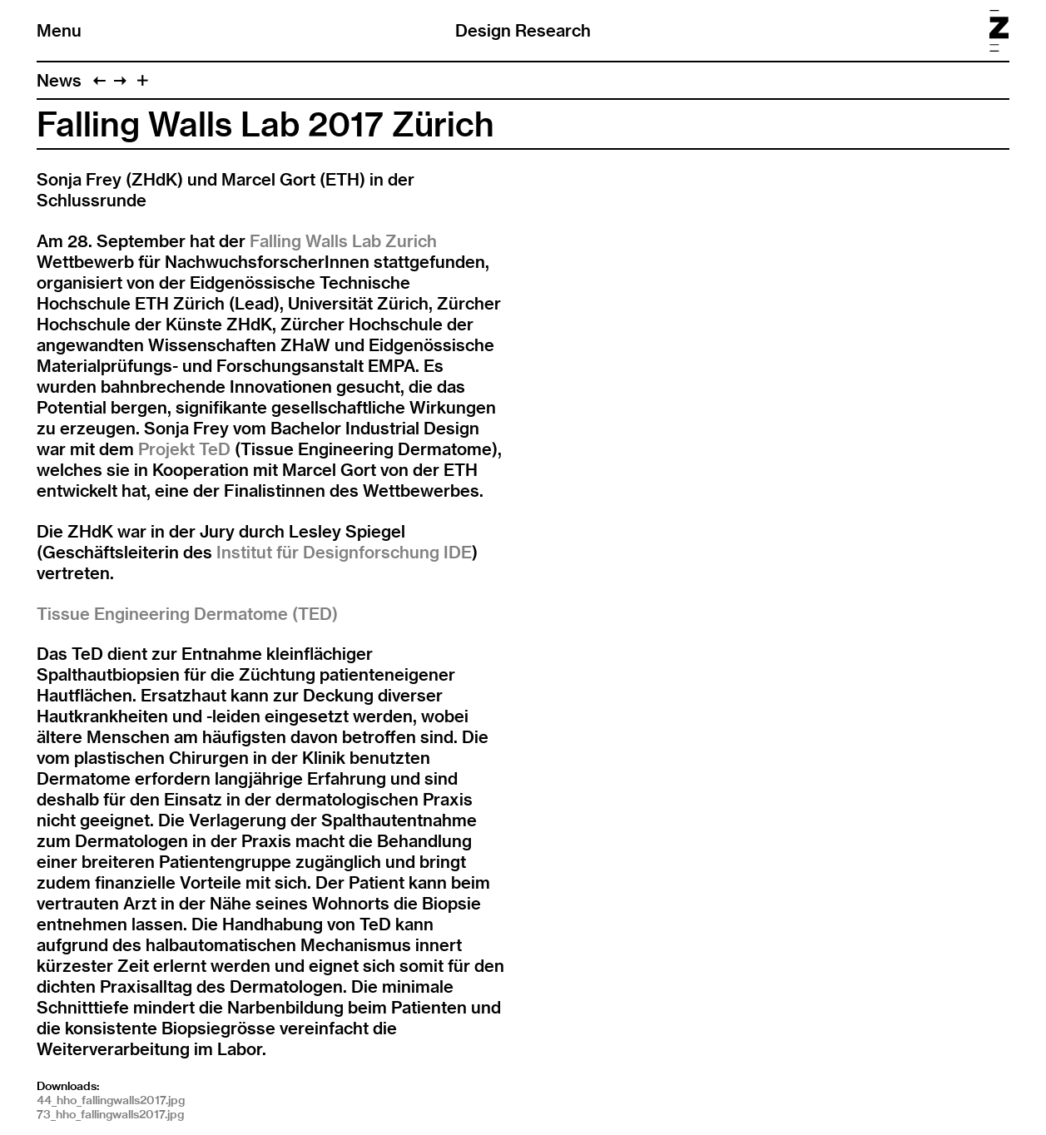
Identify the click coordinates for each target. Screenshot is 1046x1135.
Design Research (523, 30)
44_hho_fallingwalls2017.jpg (111, 1100)
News (59, 80)
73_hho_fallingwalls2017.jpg (110, 1114)
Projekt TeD (184, 449)
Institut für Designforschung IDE (344, 552)
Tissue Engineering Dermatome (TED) (187, 613)
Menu (59, 30)
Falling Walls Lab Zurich (343, 240)
